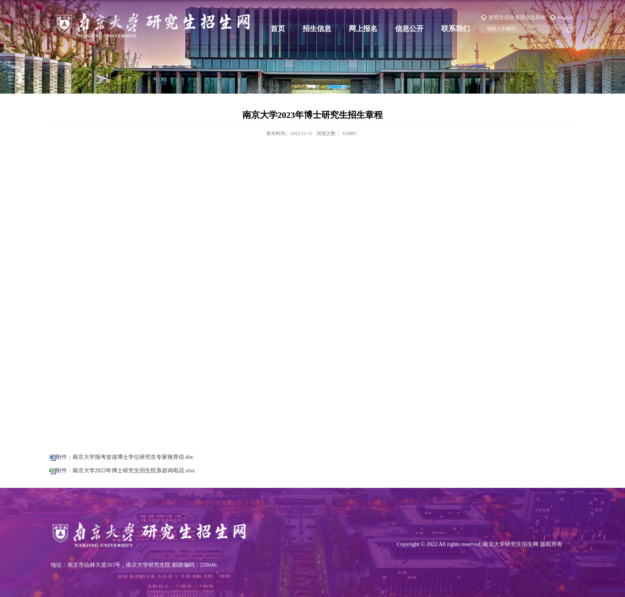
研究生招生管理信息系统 (517, 17)
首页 (278, 29)
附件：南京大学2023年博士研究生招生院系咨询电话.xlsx (125, 471)
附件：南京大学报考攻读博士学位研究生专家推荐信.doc (125, 457)
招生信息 (317, 29)
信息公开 (409, 29)
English (566, 17)
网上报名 (363, 29)
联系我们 (455, 29)
